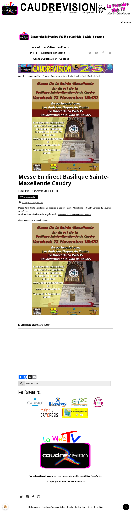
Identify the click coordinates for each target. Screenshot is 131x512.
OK (112, 385)
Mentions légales (32, 508)
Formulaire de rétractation (77, 508)
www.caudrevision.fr (40, 221)
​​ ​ (18, 422)
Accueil (36, 48)
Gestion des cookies (97, 508)
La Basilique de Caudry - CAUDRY (32, 204)
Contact (64, 60)
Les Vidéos (49, 48)
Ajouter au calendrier (28, 198)
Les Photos (63, 48)
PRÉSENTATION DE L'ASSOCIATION (50, 54)
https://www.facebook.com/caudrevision (74, 216)
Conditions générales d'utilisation (53, 508)
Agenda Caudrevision (52, 77)
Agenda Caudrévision (45, 60)
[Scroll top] (126, 507)
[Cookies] (5, 507)
